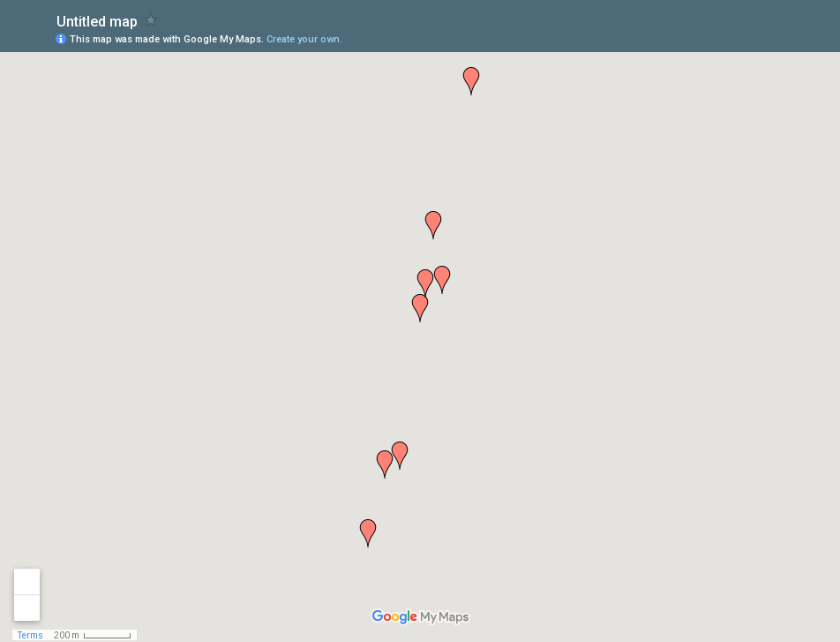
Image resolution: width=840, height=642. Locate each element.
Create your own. (304, 39)
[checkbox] (151, 20)
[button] (368, 533)
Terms (30, 635)
